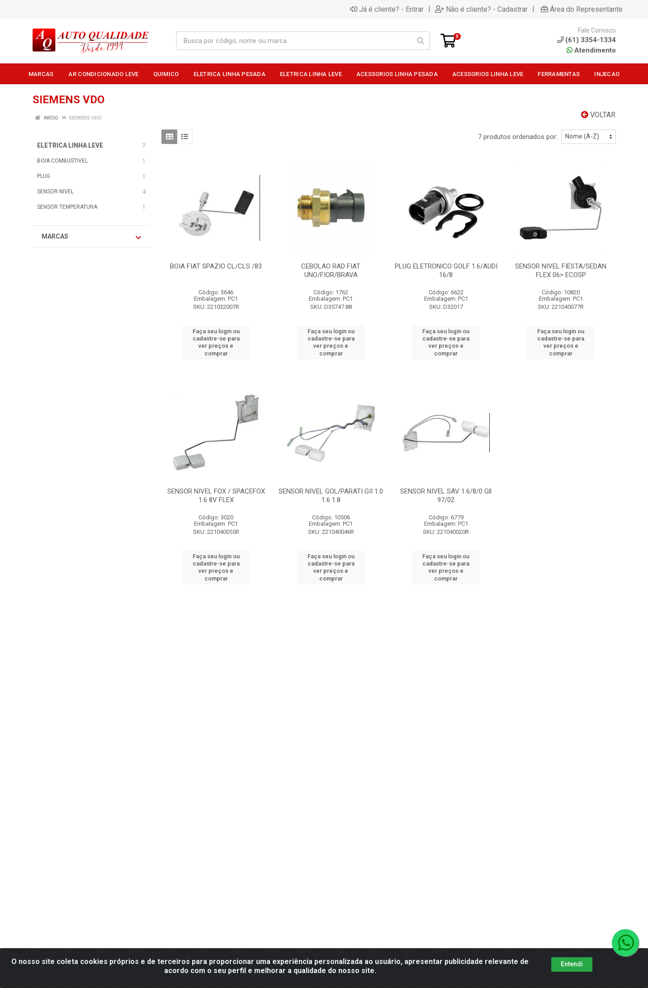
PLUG (43, 176)
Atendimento (591, 50)
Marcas (91, 237)
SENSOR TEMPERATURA (67, 207)
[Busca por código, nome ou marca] (293, 40)
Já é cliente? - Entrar (387, 9)
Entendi (572, 964)
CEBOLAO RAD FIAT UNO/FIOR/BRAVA (330, 270)
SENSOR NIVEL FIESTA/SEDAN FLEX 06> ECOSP (560, 270)
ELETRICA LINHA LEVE (70, 145)
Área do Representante (582, 9)
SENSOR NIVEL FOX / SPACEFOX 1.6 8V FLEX (216, 495)
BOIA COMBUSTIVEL (62, 161)
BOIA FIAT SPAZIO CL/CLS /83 (216, 266)
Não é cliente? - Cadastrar (481, 9)
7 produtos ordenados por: (518, 137)
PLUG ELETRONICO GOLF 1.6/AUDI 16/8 (446, 270)
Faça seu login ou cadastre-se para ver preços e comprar (216, 342)
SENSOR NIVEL (55, 191)
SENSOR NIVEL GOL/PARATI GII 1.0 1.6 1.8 (331, 495)
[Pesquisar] (420, 40)
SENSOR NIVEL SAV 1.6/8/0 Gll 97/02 (446, 495)
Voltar (598, 114)
